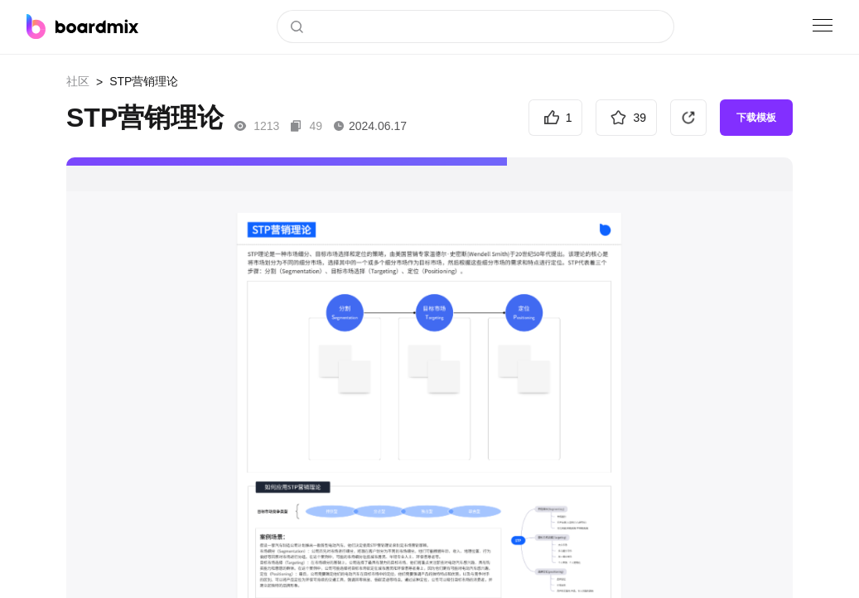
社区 (77, 81)
